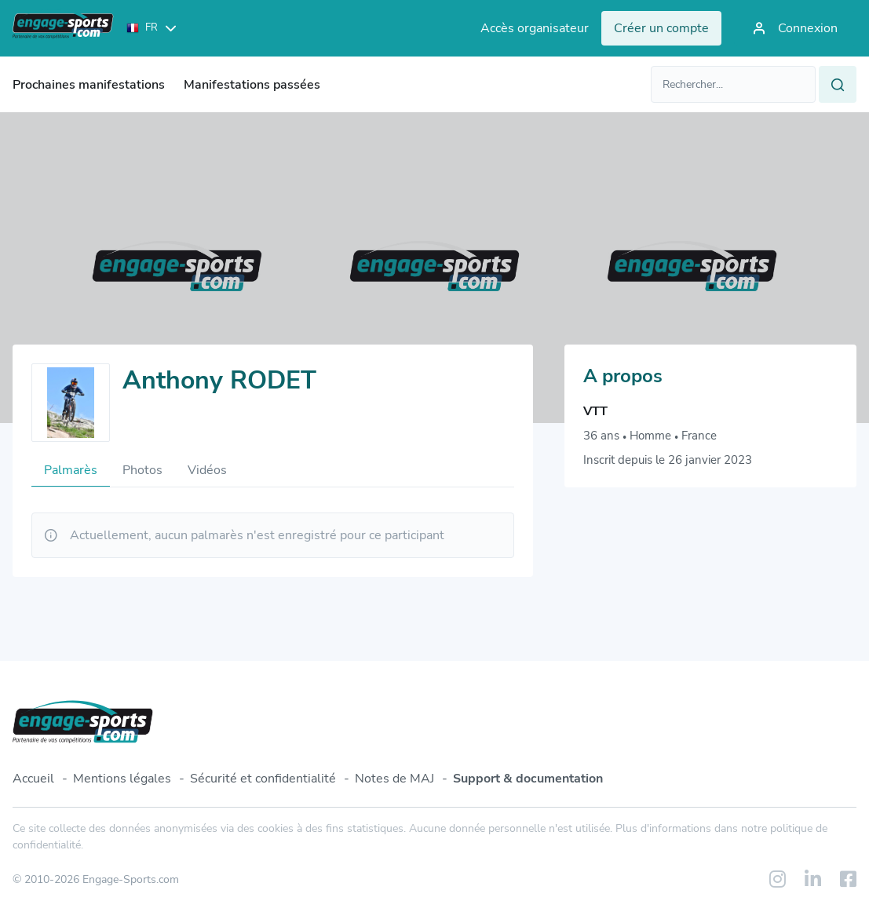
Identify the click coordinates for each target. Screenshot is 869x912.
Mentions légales (122, 778)
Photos (142, 470)
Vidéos (207, 470)
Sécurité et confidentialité (263, 778)
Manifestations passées (252, 84)
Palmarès (70, 470)
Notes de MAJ (394, 778)
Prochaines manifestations (89, 84)
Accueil (33, 778)
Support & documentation (528, 778)
